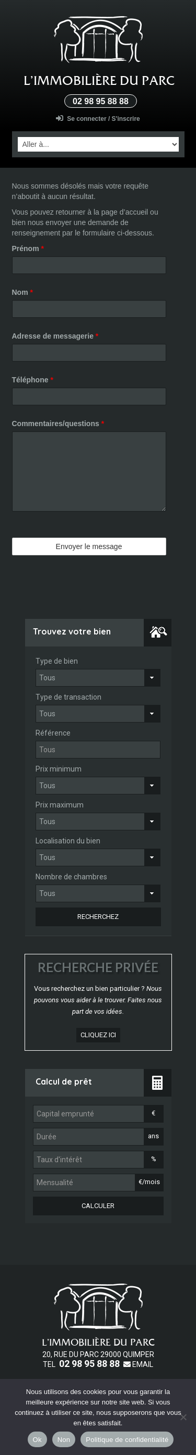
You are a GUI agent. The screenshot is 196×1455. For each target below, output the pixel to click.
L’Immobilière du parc (99, 80)
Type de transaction (68, 697)
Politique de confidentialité (127, 1440)
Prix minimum (59, 769)
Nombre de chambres (71, 877)
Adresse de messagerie (55, 336)
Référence (53, 733)
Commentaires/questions (58, 423)
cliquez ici (98, 1035)
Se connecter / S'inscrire (98, 118)
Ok (37, 1440)
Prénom (28, 248)
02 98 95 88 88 (101, 101)
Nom (22, 292)
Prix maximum (60, 805)
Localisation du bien (68, 841)
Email (138, 1364)
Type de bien (57, 661)
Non (64, 1440)
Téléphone (32, 380)
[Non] (183, 1417)
